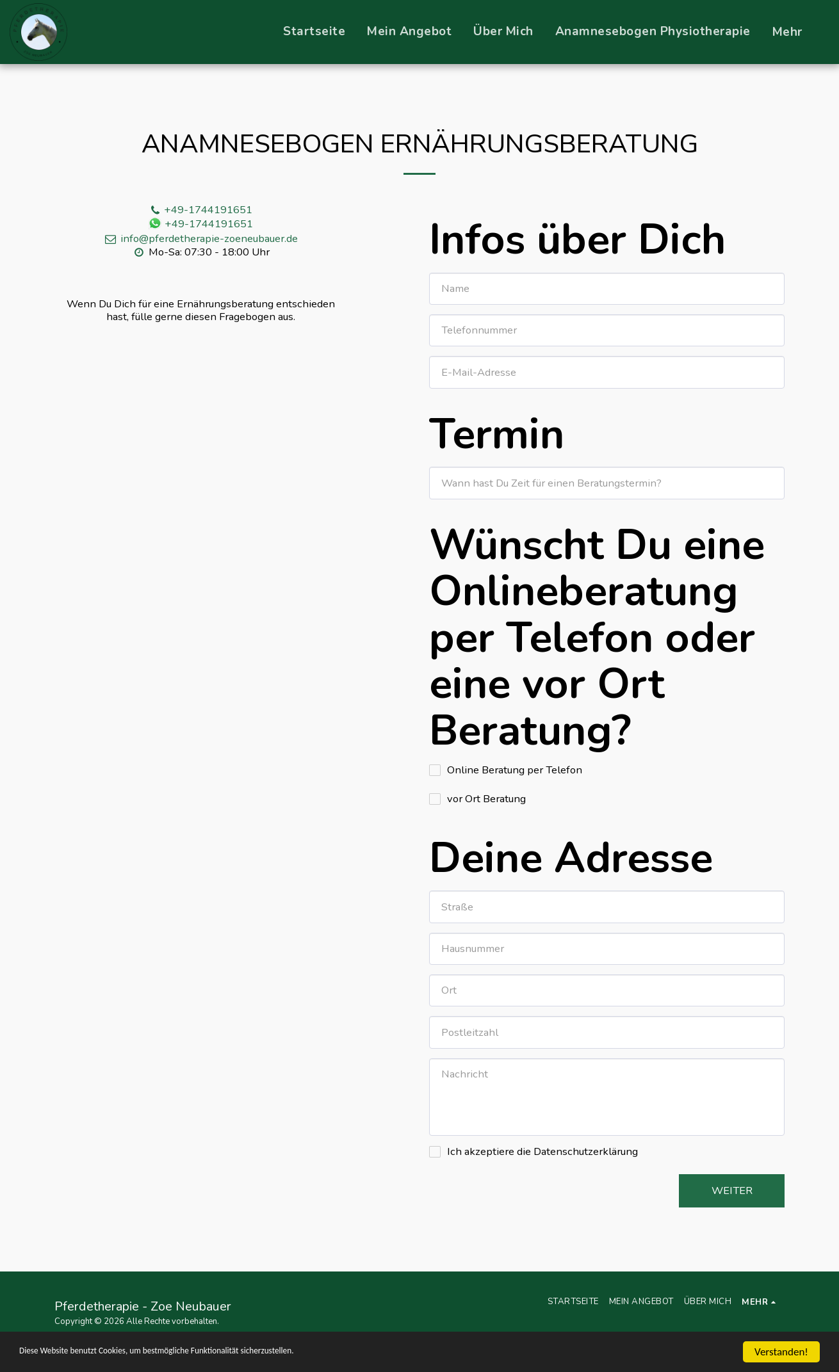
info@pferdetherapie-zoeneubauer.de (201, 238)
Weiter (732, 1190)
